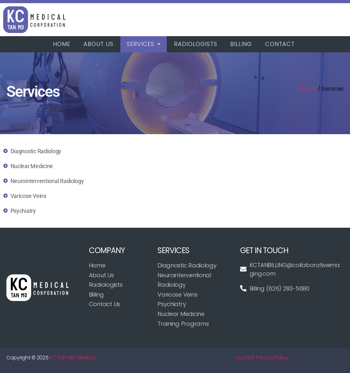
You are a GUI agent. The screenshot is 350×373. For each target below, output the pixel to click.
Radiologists (197, 44)
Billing (243, 44)
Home (62, 44)
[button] (144, 44)
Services (145, 44)
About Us (99, 44)
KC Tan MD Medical (72, 357)
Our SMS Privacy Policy (261, 357)
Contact (282, 44)
